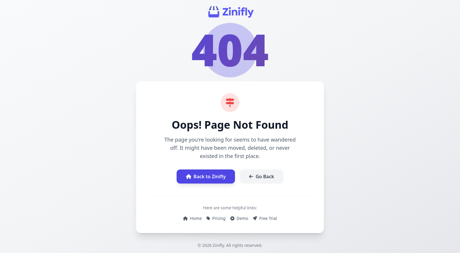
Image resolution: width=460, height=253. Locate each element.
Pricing (216, 218)
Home (192, 218)
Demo (239, 218)
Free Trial (265, 218)
